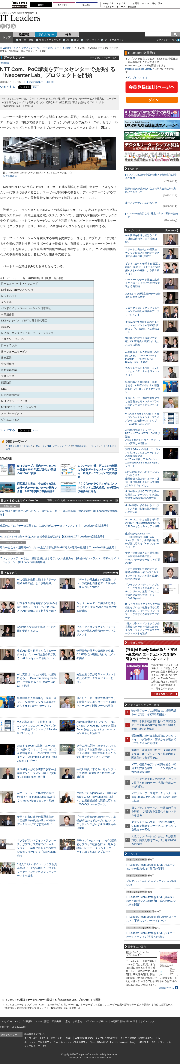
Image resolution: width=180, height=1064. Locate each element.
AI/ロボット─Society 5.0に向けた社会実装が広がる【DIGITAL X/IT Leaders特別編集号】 (52, 536)
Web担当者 (108, 3)
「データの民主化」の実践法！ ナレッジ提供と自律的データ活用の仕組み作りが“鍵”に (96, 583)
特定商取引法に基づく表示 (124, 1021)
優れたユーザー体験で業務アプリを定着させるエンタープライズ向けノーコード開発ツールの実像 (96, 702)
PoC (36, 446)
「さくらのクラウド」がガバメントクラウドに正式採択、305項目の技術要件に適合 (98, 487)
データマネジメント (115, 40)
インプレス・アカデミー (36, 1046)
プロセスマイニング (50, 40)
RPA (76, 40)
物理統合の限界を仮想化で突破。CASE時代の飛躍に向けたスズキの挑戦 (96, 654)
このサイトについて (10, 1021)
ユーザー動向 (26, 40)
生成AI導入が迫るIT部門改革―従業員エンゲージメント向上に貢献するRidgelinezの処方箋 (36, 773)
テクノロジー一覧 (31, 48)
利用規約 (27, 1021)
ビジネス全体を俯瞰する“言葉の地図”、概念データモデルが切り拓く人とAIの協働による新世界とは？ (37, 607)
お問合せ (4, 1027)
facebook (7, 26)
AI (67, 40)
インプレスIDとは (137, 77)
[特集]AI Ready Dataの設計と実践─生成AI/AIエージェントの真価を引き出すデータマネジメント (151, 654)
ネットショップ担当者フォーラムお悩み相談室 (84, 1042)
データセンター (51, 48)
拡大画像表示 (10, 176)
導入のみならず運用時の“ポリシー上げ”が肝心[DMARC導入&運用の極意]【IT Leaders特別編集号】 (58, 547)
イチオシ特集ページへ (164, 694)
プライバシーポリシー (96, 1021)
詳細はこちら (166, 988)
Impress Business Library (138, 68)
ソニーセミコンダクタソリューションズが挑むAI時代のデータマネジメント (96, 630)
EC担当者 (121, 3)
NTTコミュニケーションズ (19, 446)
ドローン (121, 7)
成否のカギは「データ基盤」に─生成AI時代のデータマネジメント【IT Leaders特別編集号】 (54, 525)
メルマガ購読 (42, 1021)
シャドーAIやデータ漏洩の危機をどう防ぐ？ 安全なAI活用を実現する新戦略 (96, 607)
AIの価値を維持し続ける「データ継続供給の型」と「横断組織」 (142, 238)
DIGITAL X (143, 1042)
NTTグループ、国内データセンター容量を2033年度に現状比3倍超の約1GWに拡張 (36, 469)
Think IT (68, 1038)
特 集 (68, 34)
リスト (35, 87)
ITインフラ (93, 446)
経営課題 (24, 34)
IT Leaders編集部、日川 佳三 (40, 82)
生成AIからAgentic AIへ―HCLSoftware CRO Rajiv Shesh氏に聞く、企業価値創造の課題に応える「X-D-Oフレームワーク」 (142, 540)
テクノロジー (46, 34)
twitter (2, 26)
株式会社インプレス (34, 1034)
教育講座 (132, 7)
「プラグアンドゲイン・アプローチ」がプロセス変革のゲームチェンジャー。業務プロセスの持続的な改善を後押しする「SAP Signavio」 (36, 848)
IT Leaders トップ (9, 48)
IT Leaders (20, 18)
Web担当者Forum (84, 1038)
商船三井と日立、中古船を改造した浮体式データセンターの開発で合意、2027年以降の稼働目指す (36, 487)
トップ (6, 37)
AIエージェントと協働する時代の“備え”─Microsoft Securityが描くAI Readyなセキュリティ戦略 (36, 797)
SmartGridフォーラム (149, 1038)
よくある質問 (19, 1027)
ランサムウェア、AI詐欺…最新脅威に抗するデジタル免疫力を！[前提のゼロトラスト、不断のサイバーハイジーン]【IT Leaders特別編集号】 (59, 560)
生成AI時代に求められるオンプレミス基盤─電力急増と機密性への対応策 (96, 773)
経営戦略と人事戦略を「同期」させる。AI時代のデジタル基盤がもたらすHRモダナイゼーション (36, 702)
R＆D (43, 446)
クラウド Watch (128, 1038)
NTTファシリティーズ (59, 446)
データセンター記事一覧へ (103, 57)
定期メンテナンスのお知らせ (141, 202)
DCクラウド (63, 5)
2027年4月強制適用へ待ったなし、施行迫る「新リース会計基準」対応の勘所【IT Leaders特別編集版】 (59, 512)
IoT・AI (145, 3)
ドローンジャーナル (161, 1042)
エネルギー (108, 7)
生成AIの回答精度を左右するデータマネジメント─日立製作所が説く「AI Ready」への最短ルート (36, 654)
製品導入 (86, 5)
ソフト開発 (134, 3)
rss (13, 26)
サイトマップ (147, 1021)
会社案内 (77, 1021)
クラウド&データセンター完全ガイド (43, 1038)
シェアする (7, 86)
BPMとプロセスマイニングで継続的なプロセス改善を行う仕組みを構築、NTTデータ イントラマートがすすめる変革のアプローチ (142, 611)
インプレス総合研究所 (106, 1038)
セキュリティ (91, 40)
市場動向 (66, 48)
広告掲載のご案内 (61, 1021)
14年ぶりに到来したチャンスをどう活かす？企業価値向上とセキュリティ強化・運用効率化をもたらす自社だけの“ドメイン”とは (142, 478)
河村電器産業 (79, 446)
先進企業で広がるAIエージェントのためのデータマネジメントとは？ (96, 678)
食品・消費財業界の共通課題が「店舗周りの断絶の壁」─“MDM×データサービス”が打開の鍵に (37, 820)
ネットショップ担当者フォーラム (41, 1042)
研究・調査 (157, 3)
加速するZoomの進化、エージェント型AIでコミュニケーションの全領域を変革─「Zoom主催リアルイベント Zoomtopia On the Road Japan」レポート (37, 753)
